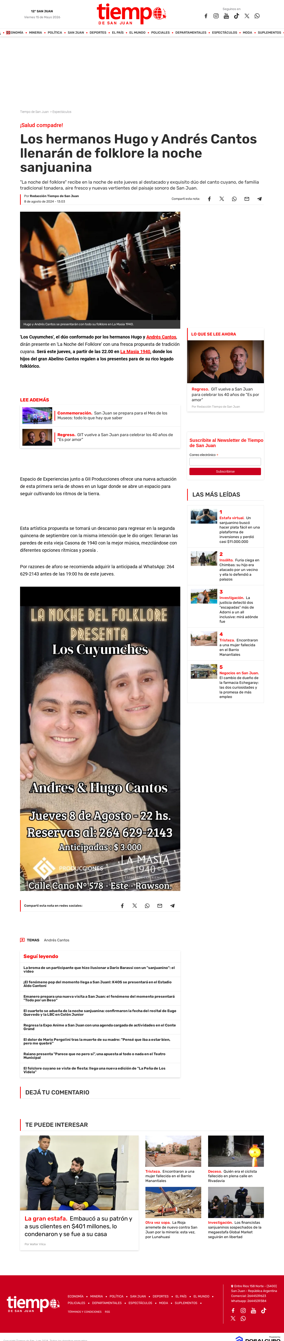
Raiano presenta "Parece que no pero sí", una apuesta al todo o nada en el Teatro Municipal (94, 1056)
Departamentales (191, 33)
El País (118, 33)
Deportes (98, 33)
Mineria (35, 33)
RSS (107, 1311)
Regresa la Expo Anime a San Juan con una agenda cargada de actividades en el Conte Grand (99, 1027)
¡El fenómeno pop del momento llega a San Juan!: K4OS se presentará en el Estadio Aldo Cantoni (97, 984)
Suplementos (269, 33)
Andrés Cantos (161, 337)
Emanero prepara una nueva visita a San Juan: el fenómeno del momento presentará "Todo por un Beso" (99, 998)
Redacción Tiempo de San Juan (54, 196)
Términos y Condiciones (84, 1311)
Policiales (160, 33)
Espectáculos (224, 33)
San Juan (76, 33)
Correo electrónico (203, 455)
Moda (247, 33)
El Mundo (137, 33)
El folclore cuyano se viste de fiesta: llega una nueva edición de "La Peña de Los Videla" (94, 1070)
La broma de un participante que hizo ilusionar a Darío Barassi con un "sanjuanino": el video (99, 970)
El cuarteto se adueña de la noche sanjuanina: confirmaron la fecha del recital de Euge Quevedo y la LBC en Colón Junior (99, 1013)
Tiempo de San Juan (34, 112)
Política (55, 33)
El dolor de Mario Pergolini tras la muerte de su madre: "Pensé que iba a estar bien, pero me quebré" (96, 1041)
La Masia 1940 (135, 351)
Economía (15, 33)
